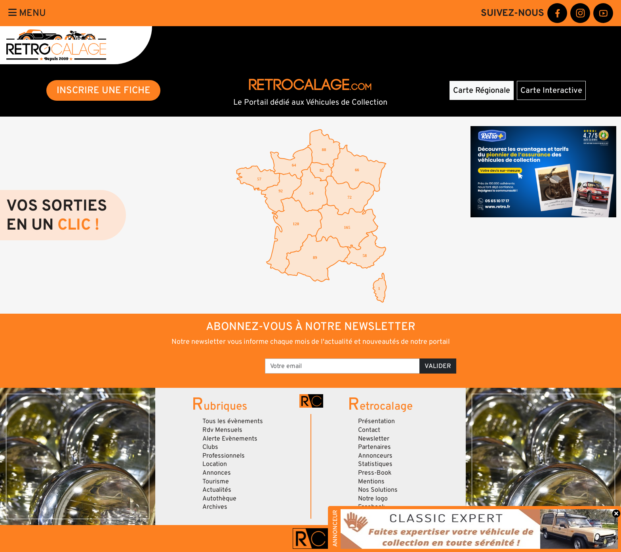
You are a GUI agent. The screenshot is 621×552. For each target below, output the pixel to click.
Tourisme (215, 481)
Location (214, 464)
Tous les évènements (232, 421)
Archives (214, 506)
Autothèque (219, 498)
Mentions (371, 481)
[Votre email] (342, 366)
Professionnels (223, 455)
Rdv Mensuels (222, 430)
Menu (27, 12)
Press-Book (375, 472)
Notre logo (373, 498)
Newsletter (373, 438)
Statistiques (375, 464)
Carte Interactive (551, 90)
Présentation (376, 421)
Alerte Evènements (229, 438)
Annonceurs (375, 455)
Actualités (216, 489)
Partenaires (374, 447)
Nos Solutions (378, 489)
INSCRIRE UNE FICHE (103, 90)
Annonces (216, 472)
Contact (369, 430)
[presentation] (199, 363)
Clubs (210, 447)
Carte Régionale (481, 90)
